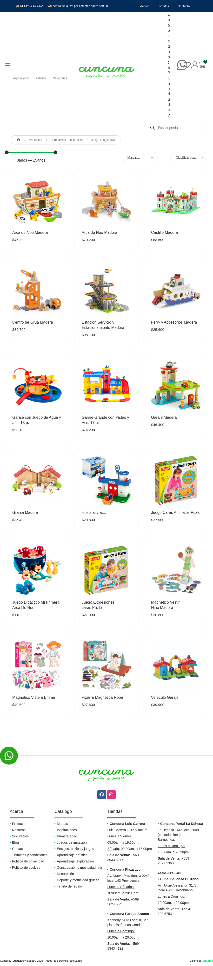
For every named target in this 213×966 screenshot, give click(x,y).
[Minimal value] (31, 153)
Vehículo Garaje (165, 698)
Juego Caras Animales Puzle (175, 513)
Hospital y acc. (94, 513)
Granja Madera (25, 513)
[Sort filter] (189, 157)
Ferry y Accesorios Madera (174, 322)
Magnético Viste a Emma (33, 698)
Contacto (185, 6)
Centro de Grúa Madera (32, 322)
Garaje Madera (164, 418)
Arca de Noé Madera (30, 233)
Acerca (144, 6)
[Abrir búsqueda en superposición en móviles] (176, 128)
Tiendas (163, 6)
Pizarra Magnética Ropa (102, 698)
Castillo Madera (164, 233)
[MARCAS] (140, 157)
